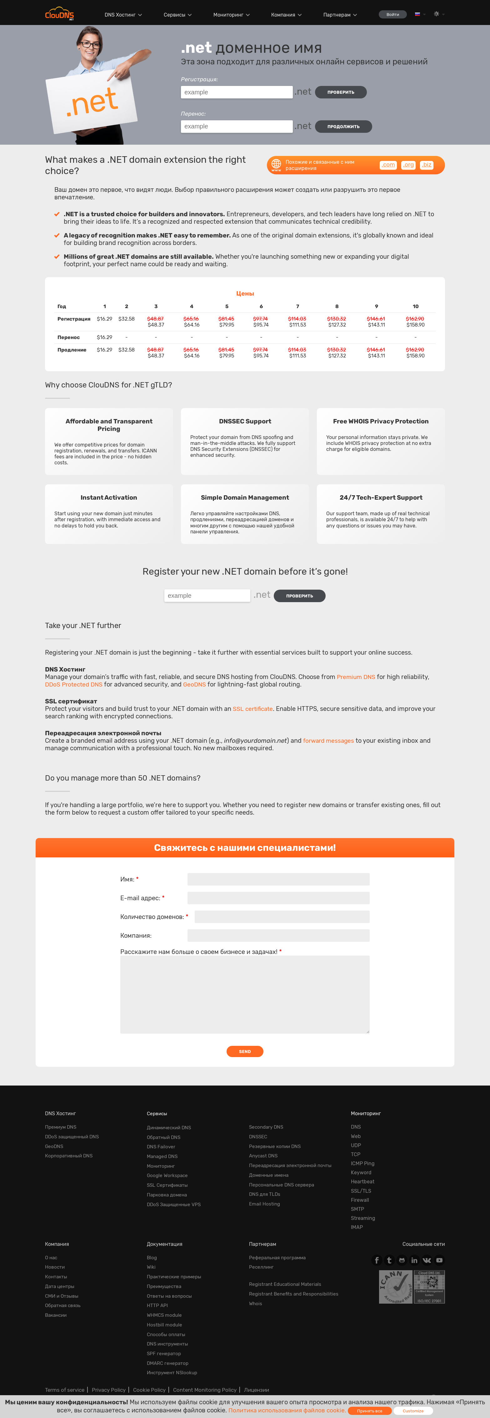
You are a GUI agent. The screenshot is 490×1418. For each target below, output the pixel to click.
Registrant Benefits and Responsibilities (295, 1287)
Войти (391, 14)
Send (245, 1046)
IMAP (357, 1222)
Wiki (151, 1261)
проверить (342, 92)
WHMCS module (165, 1307)
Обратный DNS (164, 1131)
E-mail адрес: (142, 892)
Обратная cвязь (64, 1298)
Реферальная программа (279, 1252)
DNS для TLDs (265, 1186)
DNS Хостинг (117, 15)
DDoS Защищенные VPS (175, 1195)
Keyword (361, 1168)
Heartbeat (362, 1177)
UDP (356, 1140)
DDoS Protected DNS (75, 678)
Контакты (56, 1270)
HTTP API (157, 1298)
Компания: (136, 929)
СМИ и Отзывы (62, 1289)
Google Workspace (168, 1168)
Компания (280, 15)
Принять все (371, 1410)
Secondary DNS (267, 1122)
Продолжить (345, 124)
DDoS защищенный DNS (73, 1131)
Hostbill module (165, 1316)
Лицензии (250, 1378)
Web (356, 1131)
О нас (51, 1252)
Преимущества (165, 1280)
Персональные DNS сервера (283, 1177)
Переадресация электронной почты (293, 1158)
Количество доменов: (154, 911)
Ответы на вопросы (170, 1289)
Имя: (129, 873)
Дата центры (60, 1280)
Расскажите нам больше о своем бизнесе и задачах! (201, 946)
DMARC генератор (169, 1353)
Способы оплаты (166, 1325)
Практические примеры (176, 1270)
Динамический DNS (171, 1122)
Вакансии (57, 1307)
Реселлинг (262, 1261)
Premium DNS (357, 671)
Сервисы (171, 15)
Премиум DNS (61, 1122)
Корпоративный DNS (70, 1149)
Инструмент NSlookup (173, 1362)
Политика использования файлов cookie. (287, 1410)
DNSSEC (259, 1131)
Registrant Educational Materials (287, 1278)
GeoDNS (198, 678)
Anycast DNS (264, 1149)
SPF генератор (164, 1343)
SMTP (357, 1204)
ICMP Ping (363, 1158)
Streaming (363, 1213)
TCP (355, 1149)
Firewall (360, 1195)
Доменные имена (270, 1168)
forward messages (330, 734)
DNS (356, 1122)
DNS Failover (162, 1140)
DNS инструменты (169, 1334)
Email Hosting (265, 1195)
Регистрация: (199, 79)
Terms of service (64, 1378)
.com (387, 161)
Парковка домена (168, 1186)
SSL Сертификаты (168, 1177)
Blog (152, 1252)
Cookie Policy (146, 1378)
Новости (55, 1261)
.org (407, 161)
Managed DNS (163, 1149)
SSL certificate (254, 703)
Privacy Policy (106, 1378)
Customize (415, 1410)
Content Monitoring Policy (199, 1378)
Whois (256, 1296)
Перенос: (193, 111)
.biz (427, 161)
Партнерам (333, 15)
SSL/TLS (361, 1186)
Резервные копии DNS (276, 1140)
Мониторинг (225, 15)
